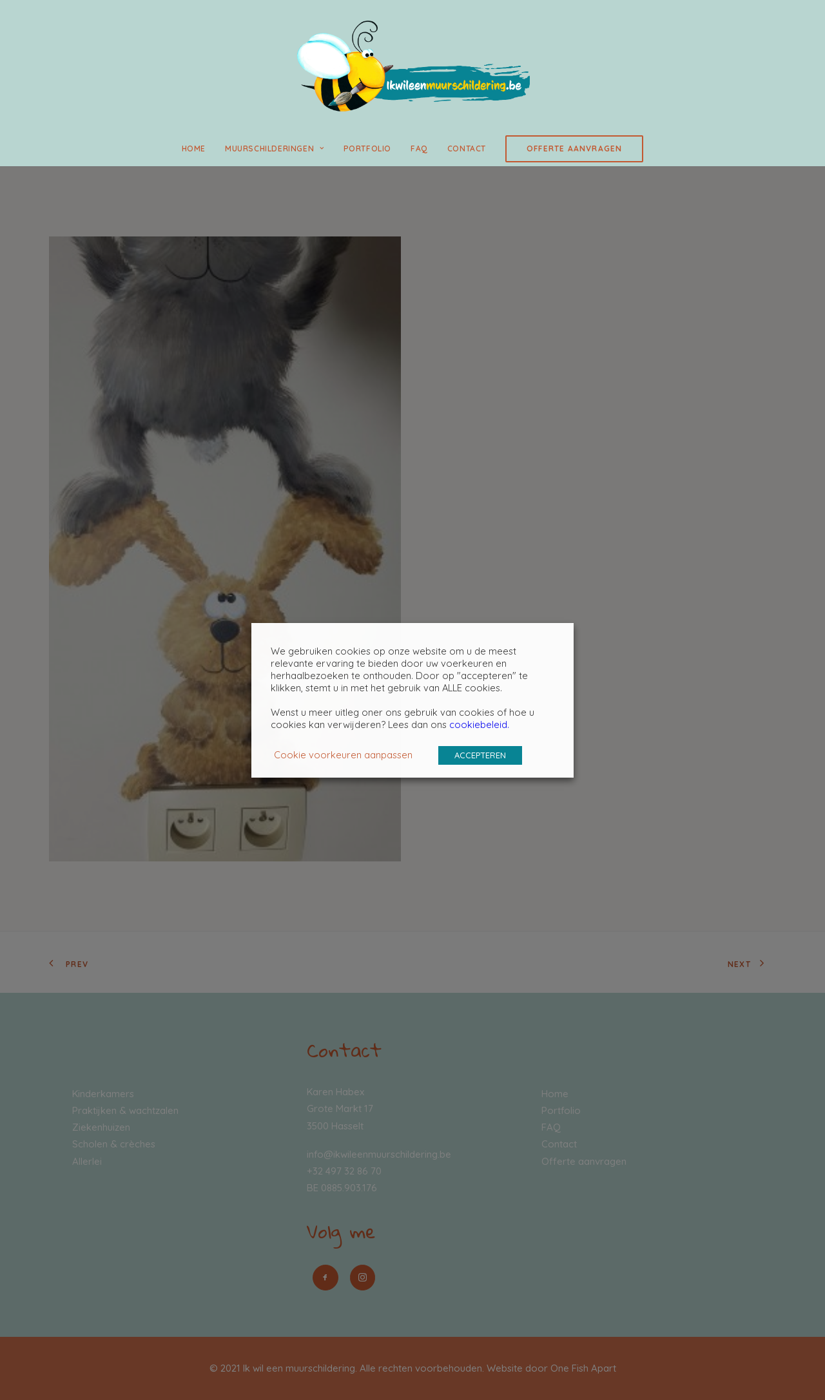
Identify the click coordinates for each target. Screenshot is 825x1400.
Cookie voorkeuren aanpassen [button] (343, 755)
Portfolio (367, 148)
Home (194, 148)
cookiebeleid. (479, 724)
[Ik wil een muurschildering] (412, 65)
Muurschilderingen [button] (274, 148)
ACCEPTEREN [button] (480, 755)
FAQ (419, 148)
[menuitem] (198, 148)
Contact (466, 148)
